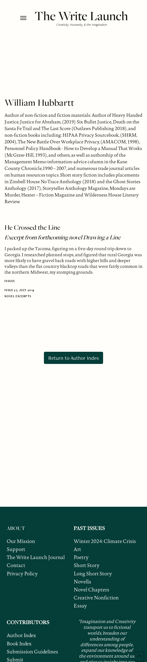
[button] (26, 18)
